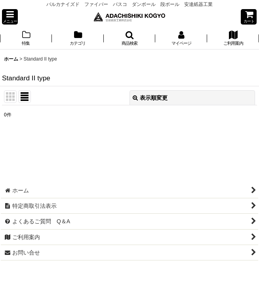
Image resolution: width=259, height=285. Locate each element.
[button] (10, 17)
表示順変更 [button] (150, 98)
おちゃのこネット (116, 279)
